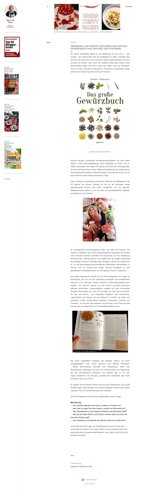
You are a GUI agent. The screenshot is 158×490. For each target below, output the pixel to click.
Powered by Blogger (89, 479)
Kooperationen (106, 32)
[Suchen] (129, 6)
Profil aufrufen (10, 26)
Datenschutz (70, 32)
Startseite (59, 32)
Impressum (82, 32)
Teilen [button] (48, 42)
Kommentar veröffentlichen (81, 466)
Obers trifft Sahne (10, 21)
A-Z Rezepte (93, 32)
